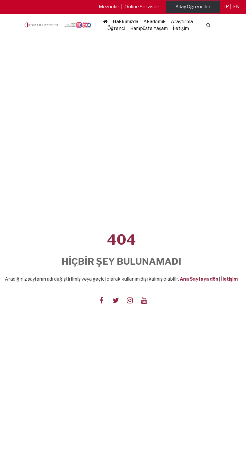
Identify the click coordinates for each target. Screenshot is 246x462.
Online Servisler (142, 6)
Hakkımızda (125, 21)
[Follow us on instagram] (130, 299)
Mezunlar (109, 6)
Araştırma (182, 21)
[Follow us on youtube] (144, 299)
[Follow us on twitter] (115, 299)
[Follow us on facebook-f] (101, 299)
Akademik (154, 21)
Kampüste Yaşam (149, 28)
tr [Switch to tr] (226, 6)
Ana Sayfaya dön (199, 279)
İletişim (181, 28)
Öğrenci (116, 28)
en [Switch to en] (236, 6)
